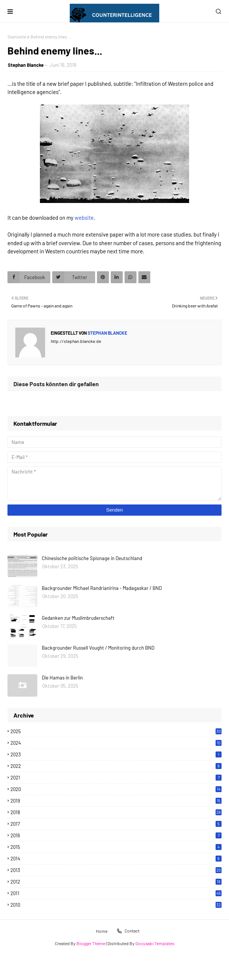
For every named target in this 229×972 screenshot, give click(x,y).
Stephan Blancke (26, 65)
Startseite (16, 36)
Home (101, 930)
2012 (116, 882)
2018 (116, 812)
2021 (116, 778)
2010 (116, 905)
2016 (116, 835)
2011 (116, 893)
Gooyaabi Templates (155, 943)
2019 (116, 801)
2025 (116, 731)
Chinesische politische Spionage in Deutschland (92, 558)
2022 (116, 766)
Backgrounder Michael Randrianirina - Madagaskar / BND (102, 588)
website (84, 217)
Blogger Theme (90, 943)
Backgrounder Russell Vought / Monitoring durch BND (98, 648)
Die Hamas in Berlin (62, 678)
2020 (116, 789)
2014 (116, 859)
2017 (116, 824)
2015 (116, 847)
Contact (127, 931)
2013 (116, 870)
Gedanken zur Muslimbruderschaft (78, 618)
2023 (116, 754)
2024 (116, 743)
